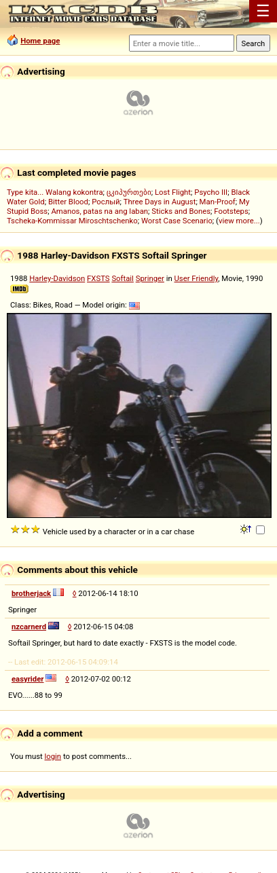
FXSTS (98, 278)
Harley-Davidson (57, 278)
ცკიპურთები (129, 192)
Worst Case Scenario (177, 220)
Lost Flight (173, 192)
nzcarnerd (29, 626)
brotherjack (31, 593)
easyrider (28, 679)
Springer (150, 278)
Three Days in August (160, 201)
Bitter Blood (68, 201)
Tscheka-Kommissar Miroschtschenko (72, 220)
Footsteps (231, 211)
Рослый (105, 201)
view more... (239, 220)
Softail (122, 278)
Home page (40, 40)
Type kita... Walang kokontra (55, 192)
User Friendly (196, 278)
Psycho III (210, 192)
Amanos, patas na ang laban (99, 211)
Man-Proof (218, 201)
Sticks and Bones (180, 211)
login (53, 756)
